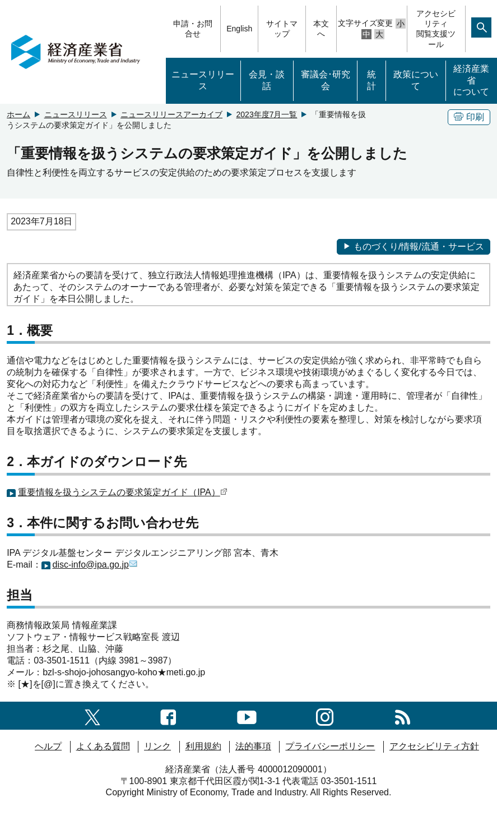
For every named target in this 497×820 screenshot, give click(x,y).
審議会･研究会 (325, 80)
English (239, 28)
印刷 (469, 117)
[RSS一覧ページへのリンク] (402, 715)
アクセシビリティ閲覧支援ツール (436, 29)
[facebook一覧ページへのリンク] (168, 715)
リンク (157, 746)
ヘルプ (48, 746)
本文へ (321, 28)
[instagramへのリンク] (325, 715)
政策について (415, 80)
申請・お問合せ (192, 28)
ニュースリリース (202, 80)
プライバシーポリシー (330, 746)
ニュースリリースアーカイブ (171, 114)
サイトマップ (282, 28)
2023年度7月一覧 (267, 114)
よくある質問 (103, 746)
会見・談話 (267, 80)
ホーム (18, 114)
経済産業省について (471, 80)
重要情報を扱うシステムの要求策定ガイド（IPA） (119, 492)
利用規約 (203, 746)
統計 (371, 80)
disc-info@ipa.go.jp (91, 564)
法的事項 (253, 746)
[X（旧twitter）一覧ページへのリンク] (92, 715)
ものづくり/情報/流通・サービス (413, 246)
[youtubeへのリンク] (247, 715)
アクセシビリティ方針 (434, 746)
